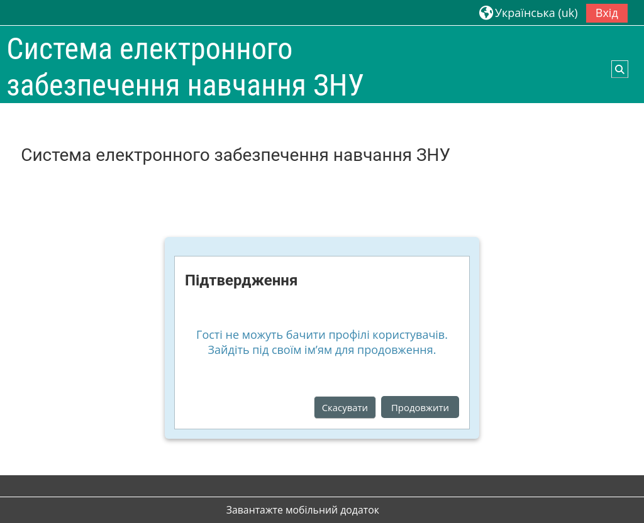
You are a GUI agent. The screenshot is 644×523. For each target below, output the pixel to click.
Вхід (607, 12)
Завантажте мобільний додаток (302, 510)
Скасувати (345, 407)
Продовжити (420, 407)
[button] (528, 12)
